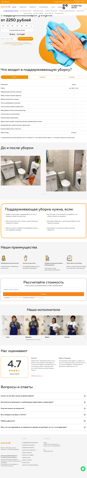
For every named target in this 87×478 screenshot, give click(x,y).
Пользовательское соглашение (9, 457)
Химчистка (33, 7)
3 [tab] (44, 194)
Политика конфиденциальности (9, 455)
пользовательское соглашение (10, 43)
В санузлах (72, 77)
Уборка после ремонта (29, 450)
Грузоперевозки (43, 7)
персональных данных (17, 44)
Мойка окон (22, 7)
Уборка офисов (49, 13)
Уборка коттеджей (38, 13)
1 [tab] (41, 194)
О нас (53, 7)
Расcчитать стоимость (25, 38)
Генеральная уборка (28, 447)
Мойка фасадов (59, 13)
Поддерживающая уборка (30, 442)
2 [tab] (43, 194)
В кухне (14, 77)
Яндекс (41, 376)
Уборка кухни (26, 457)
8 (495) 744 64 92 (77, 6)
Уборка (14, 7)
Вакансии (60, 7)
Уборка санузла (27, 13)
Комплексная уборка (28, 445)
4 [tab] (46, 194)
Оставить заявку (80, 1)
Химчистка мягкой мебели (30, 465)
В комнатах (43, 77)
